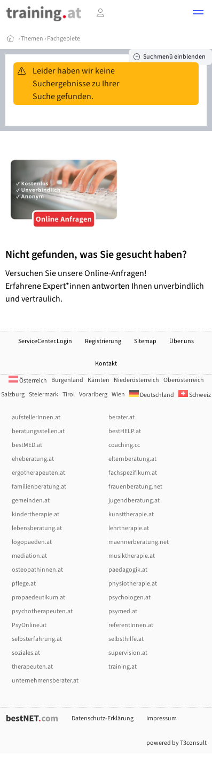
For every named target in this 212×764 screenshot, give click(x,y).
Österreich (28, 380)
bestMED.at (27, 445)
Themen (32, 38)
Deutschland (151, 395)
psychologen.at (129, 597)
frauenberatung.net (135, 486)
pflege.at (24, 583)
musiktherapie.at (131, 555)
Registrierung (103, 341)
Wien (118, 394)
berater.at (121, 417)
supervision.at (127, 652)
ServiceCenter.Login (45, 341)
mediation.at (29, 555)
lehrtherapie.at (128, 528)
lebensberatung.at (37, 528)
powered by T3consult (176, 742)
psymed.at (122, 611)
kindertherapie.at (35, 514)
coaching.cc (124, 445)
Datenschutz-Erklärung (103, 718)
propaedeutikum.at (38, 597)
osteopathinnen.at (37, 569)
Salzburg (13, 394)
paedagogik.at (127, 569)
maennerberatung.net (138, 542)
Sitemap (145, 341)
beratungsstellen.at (38, 431)
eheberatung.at (33, 459)
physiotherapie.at (132, 583)
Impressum (161, 718)
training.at (122, 666)
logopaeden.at (32, 542)
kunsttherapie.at (131, 514)
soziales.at (26, 652)
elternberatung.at (132, 459)
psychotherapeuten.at (42, 611)
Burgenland (67, 380)
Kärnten (98, 380)
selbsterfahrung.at (37, 639)
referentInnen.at (130, 625)
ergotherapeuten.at (38, 472)
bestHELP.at (124, 431)
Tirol (68, 394)
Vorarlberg (93, 394)
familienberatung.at (39, 486)
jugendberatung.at (134, 500)
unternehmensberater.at (45, 680)
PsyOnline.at (29, 625)
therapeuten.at (32, 666)
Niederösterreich (136, 380)
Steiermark (43, 394)
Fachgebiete (63, 38)
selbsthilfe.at (126, 639)
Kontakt (106, 363)
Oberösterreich (183, 380)
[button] (198, 14)
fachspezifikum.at (132, 472)
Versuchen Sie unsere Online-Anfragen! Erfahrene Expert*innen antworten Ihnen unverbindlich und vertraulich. (106, 276)
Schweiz (194, 395)
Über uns (181, 341)
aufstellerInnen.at (36, 417)
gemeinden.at (31, 500)
